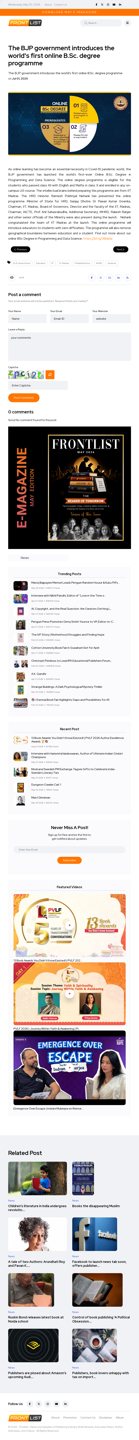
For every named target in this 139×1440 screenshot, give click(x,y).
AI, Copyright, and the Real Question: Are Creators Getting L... (71, 609)
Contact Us (60, 4)
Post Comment (24, 398)
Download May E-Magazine (69, 12)
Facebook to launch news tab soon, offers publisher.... (99, 1264)
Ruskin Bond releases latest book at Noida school (36, 1319)
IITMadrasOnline (82, 263)
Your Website (100, 311)
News (11, 1200)
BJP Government (21, 263)
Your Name (14, 311)
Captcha (13, 367)
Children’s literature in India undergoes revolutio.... (37, 1208)
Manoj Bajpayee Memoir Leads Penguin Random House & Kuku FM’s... (75, 583)
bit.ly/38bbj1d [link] (97, 238)
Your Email (56, 311)
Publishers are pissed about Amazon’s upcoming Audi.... (37, 1375)
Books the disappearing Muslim (96, 1206)
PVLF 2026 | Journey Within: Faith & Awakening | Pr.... (47, 1029)
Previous (20, 249)
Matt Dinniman (40, 797)
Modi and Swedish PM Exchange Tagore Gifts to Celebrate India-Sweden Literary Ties (73, 770)
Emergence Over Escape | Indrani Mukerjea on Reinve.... (49, 1108)
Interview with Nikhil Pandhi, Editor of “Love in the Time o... (68, 596)
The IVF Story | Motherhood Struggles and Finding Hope (67, 635)
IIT (52, 263)
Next (121, 249)
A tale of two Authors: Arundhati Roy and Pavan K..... (36, 1264)
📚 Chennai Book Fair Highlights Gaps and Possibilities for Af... (71, 700)
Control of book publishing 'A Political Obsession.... (101, 1319)
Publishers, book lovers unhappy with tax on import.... (100, 1375)
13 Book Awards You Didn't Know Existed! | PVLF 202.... (48, 960)
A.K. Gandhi (38, 674)
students (112, 263)
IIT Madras (64, 263)
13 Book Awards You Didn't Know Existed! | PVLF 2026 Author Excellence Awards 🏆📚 (77, 739)
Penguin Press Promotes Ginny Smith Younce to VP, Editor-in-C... (73, 622)
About (48, 4)
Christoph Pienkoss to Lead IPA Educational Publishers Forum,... (71, 661)
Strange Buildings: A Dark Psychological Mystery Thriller (66, 687)
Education (41, 263)
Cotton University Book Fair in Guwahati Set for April (65, 648)
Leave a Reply (16, 329)
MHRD (99, 263)
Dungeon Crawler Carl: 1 (46, 784)
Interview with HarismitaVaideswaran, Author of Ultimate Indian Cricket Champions (77, 755)
